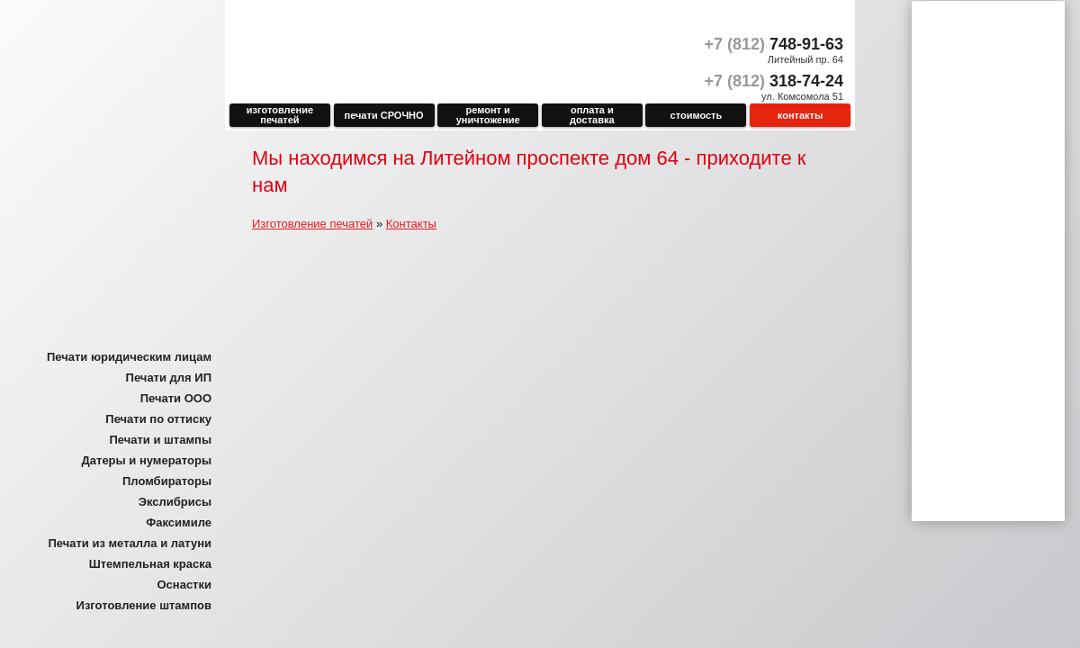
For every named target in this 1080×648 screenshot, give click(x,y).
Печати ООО (176, 398)
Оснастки (184, 584)
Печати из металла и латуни (130, 543)
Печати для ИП (169, 377)
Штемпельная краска (150, 564)
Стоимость (696, 115)
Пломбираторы (167, 481)
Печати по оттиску (158, 419)
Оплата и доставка (592, 114)
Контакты (801, 115)
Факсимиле (179, 522)
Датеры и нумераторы (147, 460)
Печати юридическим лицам (129, 357)
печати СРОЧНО (384, 115)
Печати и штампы (160, 439)
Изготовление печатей (280, 114)
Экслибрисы (175, 501)
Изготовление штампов (144, 605)
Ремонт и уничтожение (488, 114)
